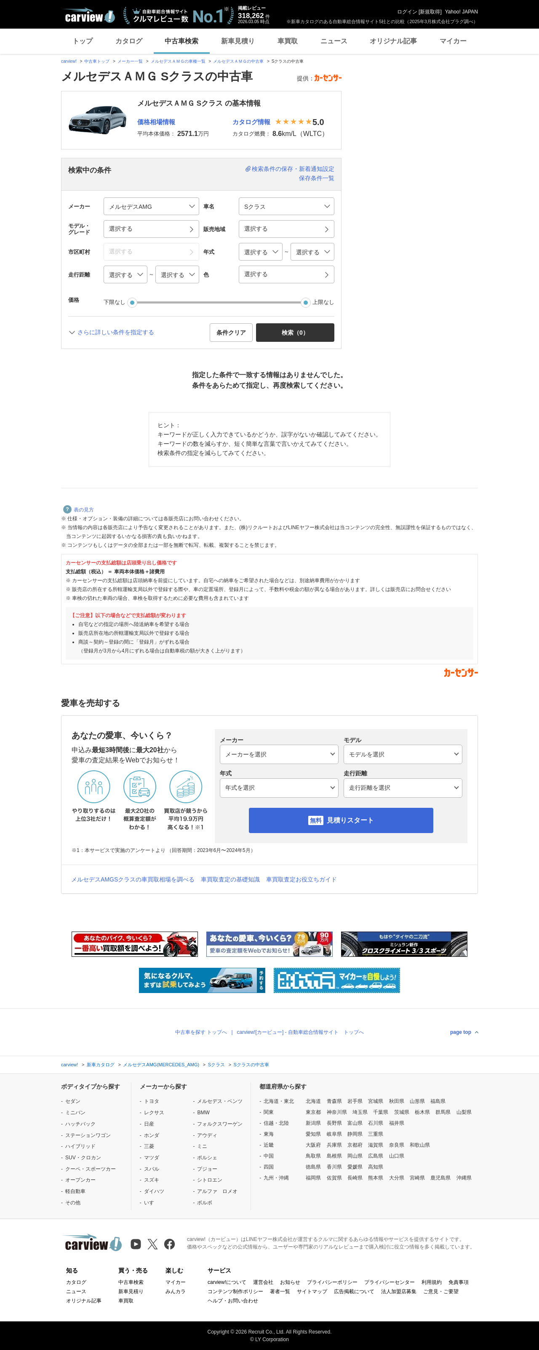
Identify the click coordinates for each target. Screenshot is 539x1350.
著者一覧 (280, 1291)
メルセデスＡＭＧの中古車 (238, 61)
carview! (69, 61)
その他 (72, 1203)
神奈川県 (337, 1112)
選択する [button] (121, 228)
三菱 (149, 1146)
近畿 (269, 1145)
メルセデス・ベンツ (220, 1101)
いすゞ (151, 1203)
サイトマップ (312, 1291)
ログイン (407, 12)
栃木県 (422, 1112)
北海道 (313, 1101)
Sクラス (216, 1064)
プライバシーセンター (389, 1282)
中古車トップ (96, 61)
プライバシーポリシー (332, 1282)
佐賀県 (334, 1178)
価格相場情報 (156, 121)
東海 (269, 1134)
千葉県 (380, 1112)
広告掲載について (354, 1291)
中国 (269, 1156)
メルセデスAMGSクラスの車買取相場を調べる (133, 879)
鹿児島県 (440, 1178)
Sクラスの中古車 (251, 1064)
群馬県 (443, 1112)
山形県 (417, 1101)
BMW (203, 1113)
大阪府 (313, 1145)
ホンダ (151, 1135)
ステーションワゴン (88, 1135)
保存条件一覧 (316, 178)
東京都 (313, 1112)
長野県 (334, 1123)
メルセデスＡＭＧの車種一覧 (178, 61)
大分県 (396, 1178)
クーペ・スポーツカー (90, 1169)
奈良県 (396, 1145)
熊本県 (375, 1178)
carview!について (227, 1282)
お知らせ (290, 1282)
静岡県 (355, 1134)
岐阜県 (334, 1134)
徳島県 (313, 1167)
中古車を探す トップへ (201, 1032)
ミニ (202, 1146)
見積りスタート (350, 820)
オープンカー (80, 1180)
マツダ (151, 1158)
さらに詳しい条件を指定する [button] (115, 332)
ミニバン (75, 1113)
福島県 (438, 1101)
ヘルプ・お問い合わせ (233, 1301)
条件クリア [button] (231, 332)
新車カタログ (101, 1064)
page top (460, 1032)
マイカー (453, 41)
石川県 (375, 1123)
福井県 (396, 1123)
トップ (82, 41)
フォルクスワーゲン (220, 1124)
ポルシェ (207, 1158)
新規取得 (430, 12)
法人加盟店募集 (398, 1291)
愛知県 (313, 1134)
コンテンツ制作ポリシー (235, 1291)
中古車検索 (181, 41)
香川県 (334, 1167)
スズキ (151, 1180)
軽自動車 (75, 1191)
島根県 (334, 1156)
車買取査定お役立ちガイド (301, 879)
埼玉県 (360, 1112)
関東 (269, 1112)
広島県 (375, 1156)
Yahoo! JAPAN (461, 12)
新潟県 (313, 1123)
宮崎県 (417, 1178)
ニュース (333, 41)
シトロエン (209, 1180)
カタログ (128, 41)
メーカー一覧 (130, 61)
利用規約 (432, 1282)
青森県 (334, 1101)
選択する (256, 274)
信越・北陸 (276, 1123)
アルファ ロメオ (217, 1191)
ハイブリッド (80, 1146)
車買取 (288, 41)
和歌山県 (420, 1145)
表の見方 (78, 510)
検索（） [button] (295, 332)
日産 (149, 1124)
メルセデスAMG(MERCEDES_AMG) (161, 1064)
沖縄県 (464, 1178)
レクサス (154, 1113)
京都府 (355, 1145)
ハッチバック (80, 1124)
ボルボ (204, 1203)
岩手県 (355, 1101)
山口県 (396, 1156)
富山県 (355, 1123)
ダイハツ (154, 1191)
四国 (269, 1167)
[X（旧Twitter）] (153, 1244)
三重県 (375, 1134)
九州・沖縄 (276, 1178)
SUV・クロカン (83, 1158)
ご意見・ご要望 (441, 1291)
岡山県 (355, 1156)
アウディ (207, 1135)
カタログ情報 (251, 121)
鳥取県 (313, 1156)
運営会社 (263, 1282)
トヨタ (151, 1101)
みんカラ (175, 1291)
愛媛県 (355, 1167)
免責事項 (458, 1282)
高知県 (375, 1167)
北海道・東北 (279, 1101)
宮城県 (375, 1101)
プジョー (207, 1169)
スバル (151, 1169)
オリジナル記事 (393, 41)
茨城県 (401, 1112)
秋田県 (396, 1101)
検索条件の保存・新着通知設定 (293, 168)
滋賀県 (375, 1145)
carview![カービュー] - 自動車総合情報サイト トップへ (300, 1032)
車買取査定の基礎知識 (230, 879)
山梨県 (464, 1112)
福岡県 (313, 1178)
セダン (72, 1101)
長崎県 (355, 1178)
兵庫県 (334, 1145)
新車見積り (238, 41)
